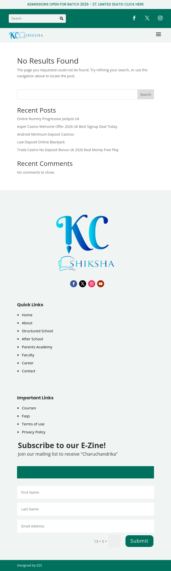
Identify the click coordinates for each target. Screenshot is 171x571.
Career (28, 362)
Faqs (26, 415)
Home (27, 314)
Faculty (28, 354)
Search (145, 94)
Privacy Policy (33, 431)
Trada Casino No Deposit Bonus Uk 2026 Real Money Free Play (68, 149)
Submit (139, 540)
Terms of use (33, 423)
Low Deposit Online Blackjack (41, 142)
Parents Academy (37, 346)
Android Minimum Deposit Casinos (45, 134)
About (27, 322)
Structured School (37, 330)
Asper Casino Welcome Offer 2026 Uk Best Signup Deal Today (67, 126)
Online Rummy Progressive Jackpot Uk (48, 118)
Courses (29, 407)
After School (32, 338)
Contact (28, 370)
